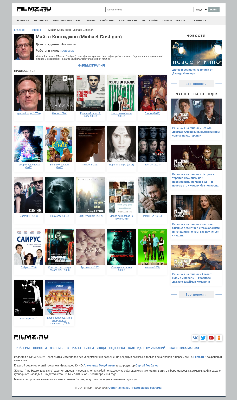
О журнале (198, 20)
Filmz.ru (198, 357)
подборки (117, 348)
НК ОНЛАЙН (150, 20)
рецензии (41, 20)
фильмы (56, 348)
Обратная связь (119, 387)
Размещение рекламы (147, 387)
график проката (174, 20)
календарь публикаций (146, 348)
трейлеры (107, 20)
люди (101, 348)
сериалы (74, 348)
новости (23, 20)
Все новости (196, 84)
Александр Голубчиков (99, 365)
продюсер (67, 50)
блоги (89, 348)
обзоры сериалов (66, 20)
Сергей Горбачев (147, 365)
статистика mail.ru (184, 348)
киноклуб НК (128, 20)
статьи (90, 20)
